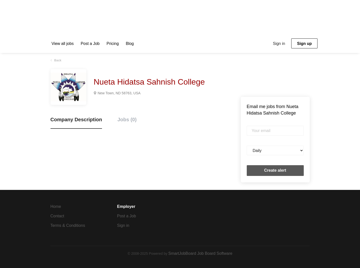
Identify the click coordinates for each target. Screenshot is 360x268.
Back (58, 60)
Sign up (304, 43)
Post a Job (126, 216)
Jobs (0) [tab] (127, 119)
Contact (57, 216)
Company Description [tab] (76, 119)
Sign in (279, 43)
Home (55, 206)
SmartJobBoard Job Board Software (200, 253)
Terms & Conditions (67, 225)
